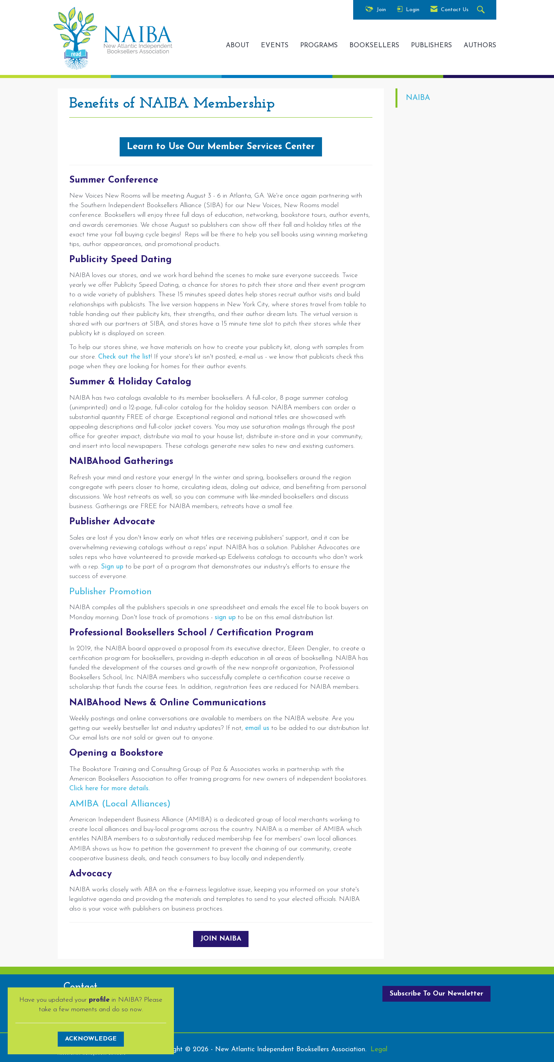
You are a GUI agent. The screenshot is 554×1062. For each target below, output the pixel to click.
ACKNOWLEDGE (91, 1039)
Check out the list (124, 357)
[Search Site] (482, 10)
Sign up (112, 566)
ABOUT (237, 45)
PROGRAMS (319, 45)
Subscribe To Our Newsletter (436, 994)
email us (257, 728)
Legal (378, 1049)
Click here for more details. (109, 788)
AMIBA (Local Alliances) (119, 804)
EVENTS (275, 45)
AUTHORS (480, 45)
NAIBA (418, 98)
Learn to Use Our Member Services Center (221, 146)
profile (99, 1000)
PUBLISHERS (431, 45)
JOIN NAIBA (220, 939)
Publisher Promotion (110, 592)
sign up (225, 617)
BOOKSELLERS (374, 45)
